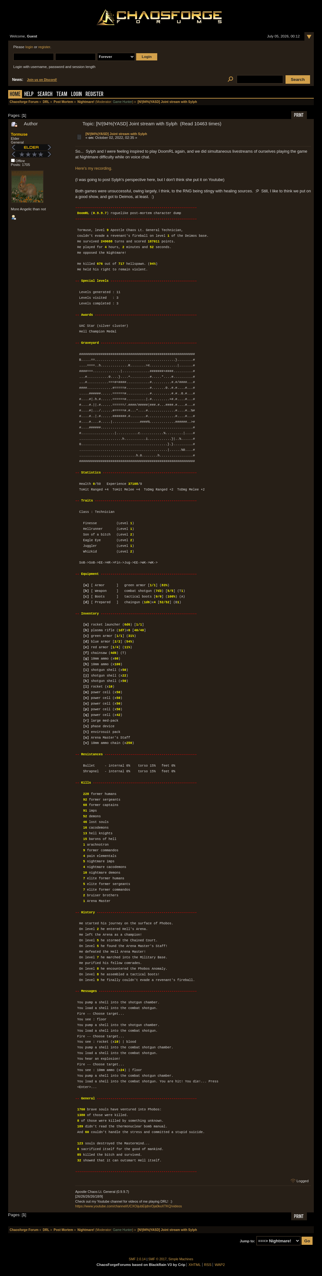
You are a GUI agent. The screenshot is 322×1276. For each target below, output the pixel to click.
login (29, 47)
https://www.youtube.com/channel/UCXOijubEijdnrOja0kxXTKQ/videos (128, 1206)
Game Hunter (122, 102)
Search (45, 94)
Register (94, 94)
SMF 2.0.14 (137, 1259)
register (44, 47)
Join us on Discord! (42, 80)
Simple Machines (181, 1259)
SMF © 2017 (157, 1259)
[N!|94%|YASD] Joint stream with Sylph (116, 134)
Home (15, 94)
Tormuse (19, 134)
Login (76, 94)
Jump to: (247, 1241)
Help (29, 94)
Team (61, 94)
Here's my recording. (93, 168)
